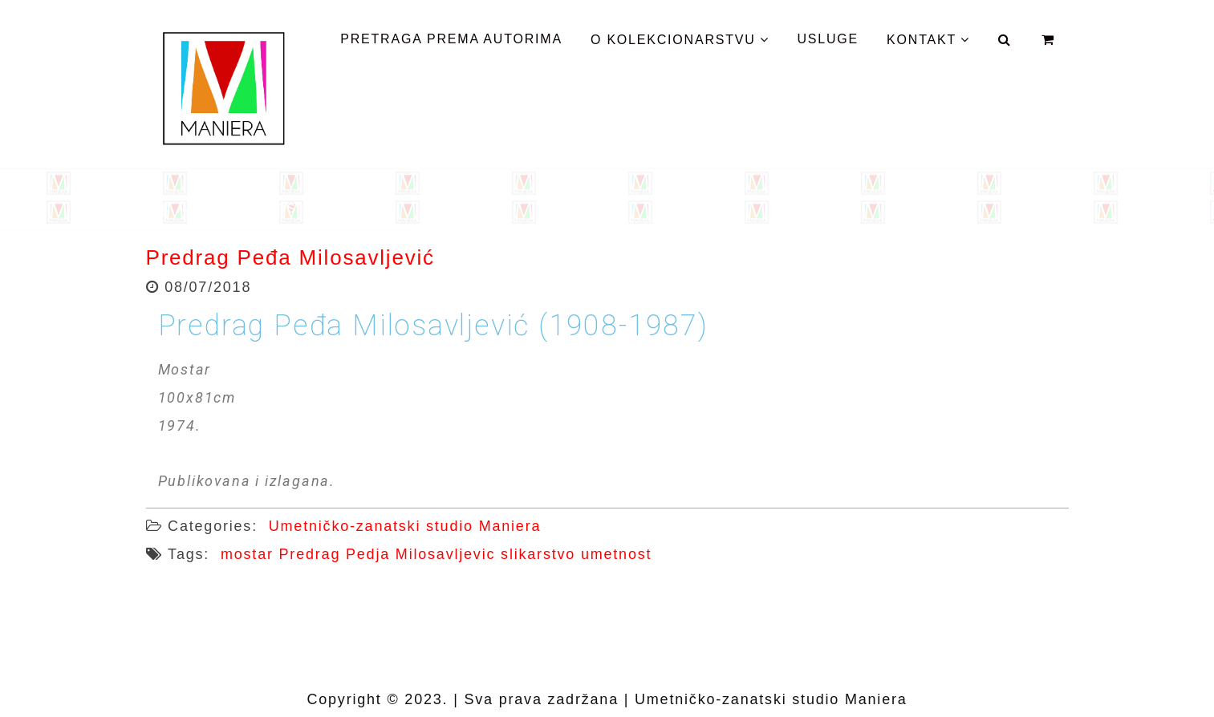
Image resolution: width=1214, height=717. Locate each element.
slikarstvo (538, 554)
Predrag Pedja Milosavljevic (387, 554)
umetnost (616, 554)
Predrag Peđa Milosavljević (290, 257)
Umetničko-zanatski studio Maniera (405, 526)
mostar (247, 554)
